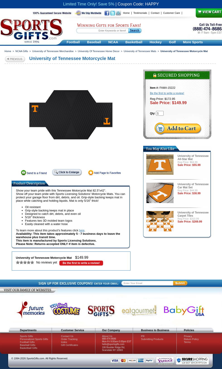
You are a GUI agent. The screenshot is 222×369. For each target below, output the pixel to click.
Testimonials (140, 13)
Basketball (133, 42)
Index (64, 342)
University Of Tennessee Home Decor (99, 51)
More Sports (193, 42)
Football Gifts (27, 342)
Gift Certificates (69, 345)
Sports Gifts (26, 336)
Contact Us (67, 336)
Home (126, 13)
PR (143, 336)
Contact (155, 13)
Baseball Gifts (27, 345)
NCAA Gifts (21, 51)
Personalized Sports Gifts (34, 339)
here (81, 230)
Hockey (156, 42)
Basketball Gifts (28, 348)
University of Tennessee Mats (140, 51)
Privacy (188, 336)
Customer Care (171, 13)
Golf (172, 42)
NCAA (113, 42)
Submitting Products (152, 339)
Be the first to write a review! (81, 263)
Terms (187, 342)
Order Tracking (69, 339)
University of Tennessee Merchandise (53, 51)
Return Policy (191, 339)
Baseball (94, 42)
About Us (107, 336)
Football (73, 42)
